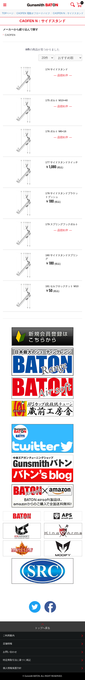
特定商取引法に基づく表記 (17, 660)
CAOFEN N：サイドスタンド (68, 13)
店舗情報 (7, 643)
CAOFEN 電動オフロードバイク (33, 13)
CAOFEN (10, 34)
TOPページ (8, 13)
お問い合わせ (10, 652)
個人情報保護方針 (12, 668)
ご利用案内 (8, 635)
